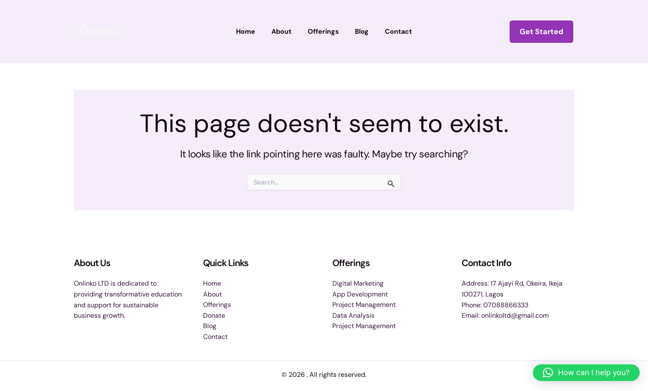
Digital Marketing (358, 283)
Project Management (364, 304)
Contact (393, 31)
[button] (541, 32)
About (284, 31)
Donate (214, 315)
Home (251, 31)
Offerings (323, 31)
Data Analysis (353, 315)
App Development (360, 293)
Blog (359, 31)
